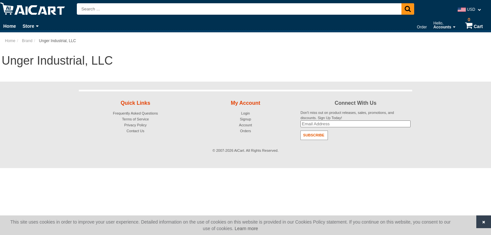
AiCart (239, 150)
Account (245, 125)
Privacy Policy (135, 125)
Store (31, 26)
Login (245, 113)
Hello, (444, 25)
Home (9, 26)
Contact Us (135, 131)
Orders (245, 131)
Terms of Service (135, 119)
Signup (245, 119)
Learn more (246, 228)
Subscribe (313, 135)
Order (422, 27)
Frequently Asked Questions (135, 113)
